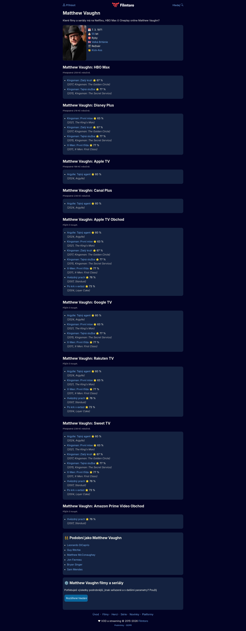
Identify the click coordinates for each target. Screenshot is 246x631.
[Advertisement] (40, 48)
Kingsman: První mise (80, 118)
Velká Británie (100, 42)
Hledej (177, 5)
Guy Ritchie (74, 549)
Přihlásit (69, 5)
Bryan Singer (74, 564)
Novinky (134, 614)
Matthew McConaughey (81, 554)
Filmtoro (143, 621)
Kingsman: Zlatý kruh (79, 80)
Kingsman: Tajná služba (81, 89)
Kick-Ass (97, 50)
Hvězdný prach (76, 277)
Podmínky (119, 625)
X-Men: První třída (78, 145)
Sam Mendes (75, 569)
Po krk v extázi (76, 286)
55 (93, 33)
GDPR (129, 625)
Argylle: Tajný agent (79, 174)
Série (124, 614)
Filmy (105, 614)
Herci (115, 614)
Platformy (147, 614)
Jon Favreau (74, 559)
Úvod (96, 614)
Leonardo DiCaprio (78, 545)
